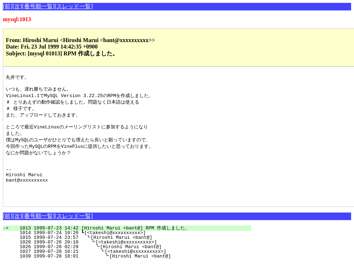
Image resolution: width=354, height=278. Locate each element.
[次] (17, 6)
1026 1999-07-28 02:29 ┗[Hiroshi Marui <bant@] (131, 261)
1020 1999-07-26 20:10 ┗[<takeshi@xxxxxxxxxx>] (132, 257)
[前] (8, 6)
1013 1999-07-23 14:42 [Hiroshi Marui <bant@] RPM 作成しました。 (131, 243)
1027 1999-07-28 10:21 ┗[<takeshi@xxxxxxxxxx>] (131, 266)
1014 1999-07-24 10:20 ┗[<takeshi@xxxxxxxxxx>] (133, 247)
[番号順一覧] (38, 6)
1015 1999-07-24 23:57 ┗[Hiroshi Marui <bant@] (132, 252)
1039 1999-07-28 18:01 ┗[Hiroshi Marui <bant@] (130, 271)
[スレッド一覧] (74, 6)
